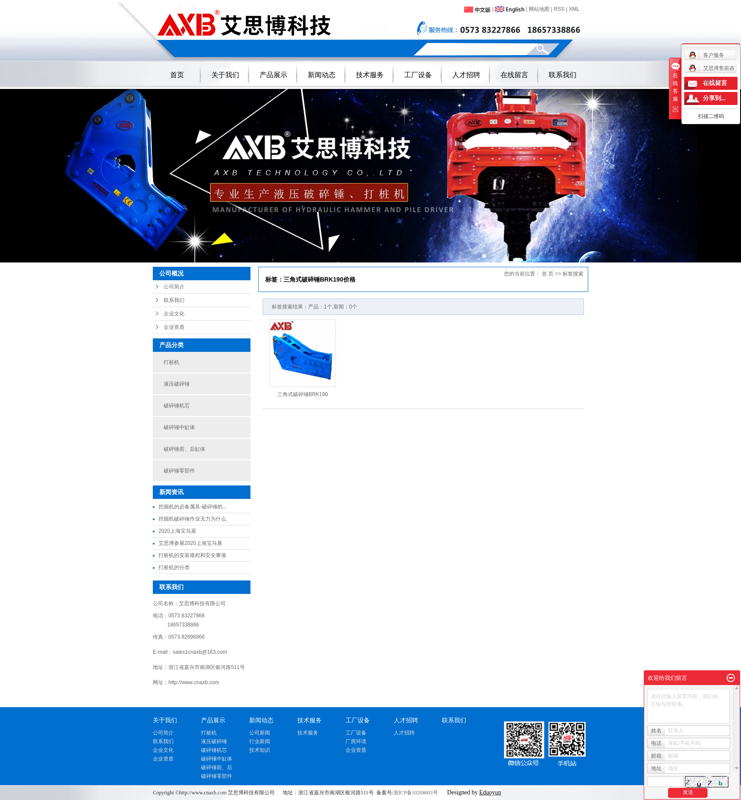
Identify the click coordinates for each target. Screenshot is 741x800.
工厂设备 (418, 75)
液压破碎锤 (177, 384)
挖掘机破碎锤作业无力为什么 (192, 519)
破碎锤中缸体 (179, 427)
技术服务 (370, 75)
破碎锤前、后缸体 (184, 449)
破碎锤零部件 (179, 471)
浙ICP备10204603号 (415, 793)
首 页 (547, 274)
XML (574, 9)
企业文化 (174, 314)
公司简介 (174, 287)
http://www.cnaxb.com (193, 682)
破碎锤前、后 (216, 767)
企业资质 (174, 327)
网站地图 (539, 9)
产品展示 (273, 75)
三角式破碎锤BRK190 (302, 394)
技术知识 (259, 750)
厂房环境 (356, 741)
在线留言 (514, 75)
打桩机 (171, 362)
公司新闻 (259, 733)
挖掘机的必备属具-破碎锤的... (192, 507)
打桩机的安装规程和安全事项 (192, 555)
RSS (559, 9)
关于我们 (225, 75)
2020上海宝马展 (177, 531)
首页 (177, 75)
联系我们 (562, 75)
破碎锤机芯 (177, 406)
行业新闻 (259, 741)
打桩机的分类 (174, 567)
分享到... (714, 98)
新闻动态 (322, 75)
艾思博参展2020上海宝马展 (190, 543)
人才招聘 (466, 75)
